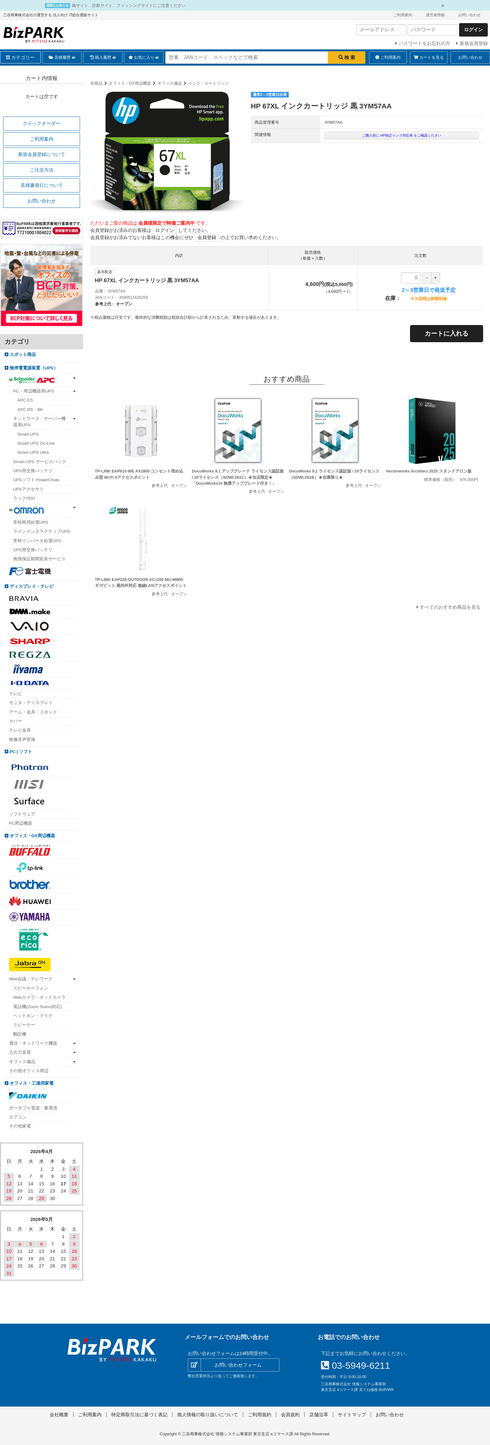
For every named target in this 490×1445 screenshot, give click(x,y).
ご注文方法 (41, 169)
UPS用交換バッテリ (32, 470)
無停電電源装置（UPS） (33, 368)
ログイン (164, 230)
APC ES (25, 400)
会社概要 (59, 1414)
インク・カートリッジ (208, 83)
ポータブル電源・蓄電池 (33, 1108)
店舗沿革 (318, 1414)
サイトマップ (352, 1414)
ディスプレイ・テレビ (30, 586)
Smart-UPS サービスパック (39, 461)
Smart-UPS (28, 434)
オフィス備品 (170, 83)
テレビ (15, 693)
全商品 (96, 83)
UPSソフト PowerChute (36, 480)
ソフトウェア (22, 814)
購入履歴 (103, 57)
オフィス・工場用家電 (30, 1083)
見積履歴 (62, 57)
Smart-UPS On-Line (36, 443)
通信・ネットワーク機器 (33, 1043)
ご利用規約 (259, 1414)
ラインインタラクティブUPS (41, 531)
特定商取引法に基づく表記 (139, 1414)
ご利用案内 (402, 15)
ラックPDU (24, 498)
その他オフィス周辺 (28, 1070)
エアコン (18, 1117)
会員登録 (207, 237)
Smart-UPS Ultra (33, 452)
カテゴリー (20, 57)
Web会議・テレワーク (31, 979)
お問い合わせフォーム (238, 1365)
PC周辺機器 (20, 823)
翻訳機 (19, 1034)
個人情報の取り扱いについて (207, 1414)
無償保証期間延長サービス (39, 559)
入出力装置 (20, 1052)
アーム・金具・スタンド (33, 712)
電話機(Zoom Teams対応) (37, 1006)
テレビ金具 (20, 730)
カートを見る (429, 57)
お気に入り (143, 57)
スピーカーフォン (30, 988)
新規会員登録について (41, 154)
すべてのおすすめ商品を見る (450, 607)
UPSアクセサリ (28, 489)
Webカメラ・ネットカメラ (39, 997)
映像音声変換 (22, 739)
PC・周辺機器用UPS (33, 391)
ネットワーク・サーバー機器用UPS (39, 421)
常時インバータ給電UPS (37, 540)
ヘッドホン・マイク (32, 1015)
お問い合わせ (469, 15)
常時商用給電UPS (30, 522)
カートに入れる (446, 333)
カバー (15, 721)
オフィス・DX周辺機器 (130, 83)
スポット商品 (22, 354)
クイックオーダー (41, 123)
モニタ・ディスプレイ (31, 702)
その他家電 (20, 1126)
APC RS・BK (30, 409)
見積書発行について (42, 185)
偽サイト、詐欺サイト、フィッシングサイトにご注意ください (129, 5)
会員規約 (290, 1414)
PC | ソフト (20, 751)
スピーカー (24, 1024)
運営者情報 (435, 15)
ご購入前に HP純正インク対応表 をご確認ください (401, 135)
